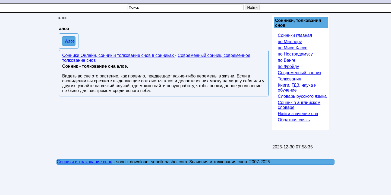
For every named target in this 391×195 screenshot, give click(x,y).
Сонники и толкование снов (84, 162)
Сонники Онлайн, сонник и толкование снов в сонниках (118, 55)
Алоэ (70, 41)
